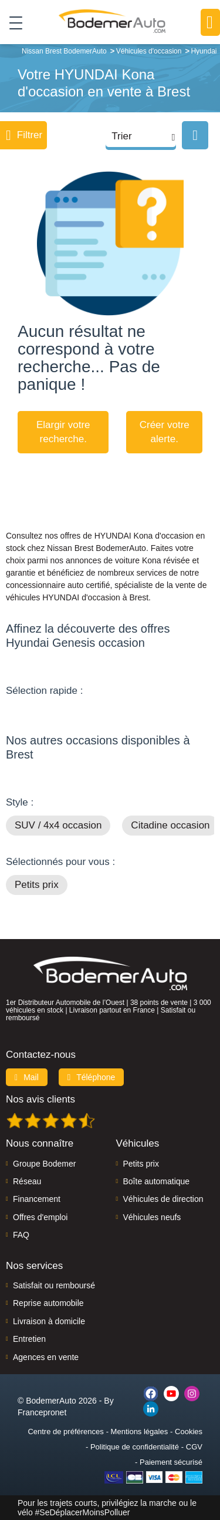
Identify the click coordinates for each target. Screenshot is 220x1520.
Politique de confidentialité (134, 1446)
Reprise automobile (48, 1303)
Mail (27, 1077)
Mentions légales (139, 1431)
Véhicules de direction (163, 1199)
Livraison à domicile (49, 1321)
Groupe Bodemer (44, 1163)
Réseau (27, 1181)
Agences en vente (46, 1357)
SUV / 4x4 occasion (58, 825)
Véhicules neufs (152, 1217)
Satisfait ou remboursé (54, 1285)
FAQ (21, 1235)
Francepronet (42, 1412)
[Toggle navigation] (11, 22)
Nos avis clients (40, 1099)
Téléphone (91, 1077)
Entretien (29, 1339)
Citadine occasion (170, 825)
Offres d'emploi (40, 1217)
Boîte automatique (156, 1181)
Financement (36, 1199)
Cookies (188, 1431)
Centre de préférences (65, 1431)
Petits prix (37, 884)
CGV (194, 1446)
